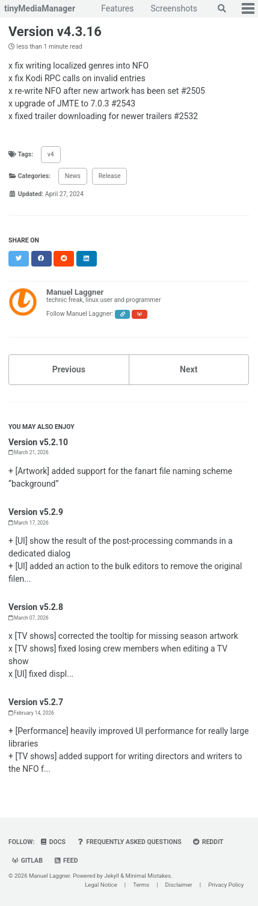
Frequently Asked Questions (129, 842)
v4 (51, 154)
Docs (53, 842)
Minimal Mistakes (148, 875)
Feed (66, 860)
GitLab (27, 860)
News (73, 176)
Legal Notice (101, 884)
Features (117, 8)
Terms (141, 884)
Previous (68, 369)
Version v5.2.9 (35, 512)
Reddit (207, 842)
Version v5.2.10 (38, 442)
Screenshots (173, 8)
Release (110, 176)
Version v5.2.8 (35, 607)
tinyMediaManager (39, 8)
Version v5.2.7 (35, 702)
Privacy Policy (226, 884)
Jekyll (111, 875)
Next (188, 369)
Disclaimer (178, 884)
